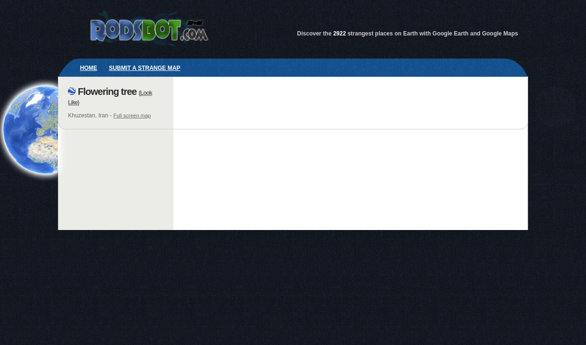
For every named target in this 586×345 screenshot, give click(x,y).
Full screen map (132, 115)
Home (88, 68)
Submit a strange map (144, 68)
